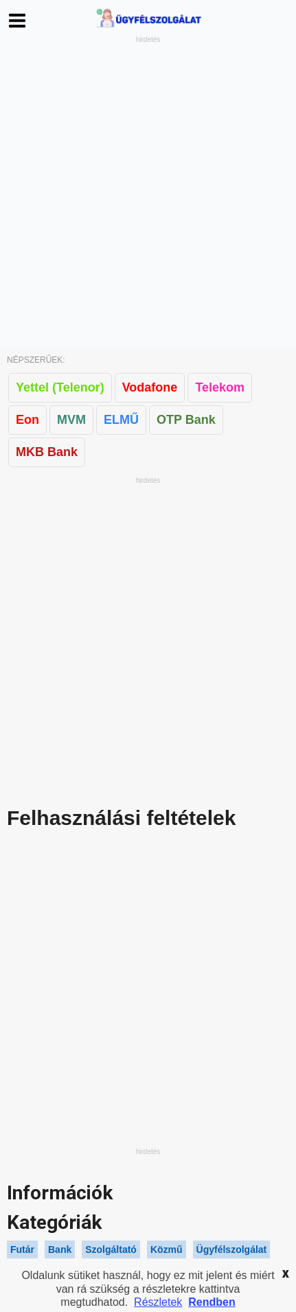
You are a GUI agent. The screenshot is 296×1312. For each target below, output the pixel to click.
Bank (59, 1249)
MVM (71, 420)
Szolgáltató (111, 1249)
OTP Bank (186, 420)
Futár (22, 1249)
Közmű (166, 1249)
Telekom (219, 387)
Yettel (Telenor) (60, 387)
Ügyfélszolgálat (231, 1249)
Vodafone (150, 387)
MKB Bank (47, 452)
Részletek (158, 1302)
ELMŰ (121, 420)
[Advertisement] (148, 193)
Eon (27, 420)
